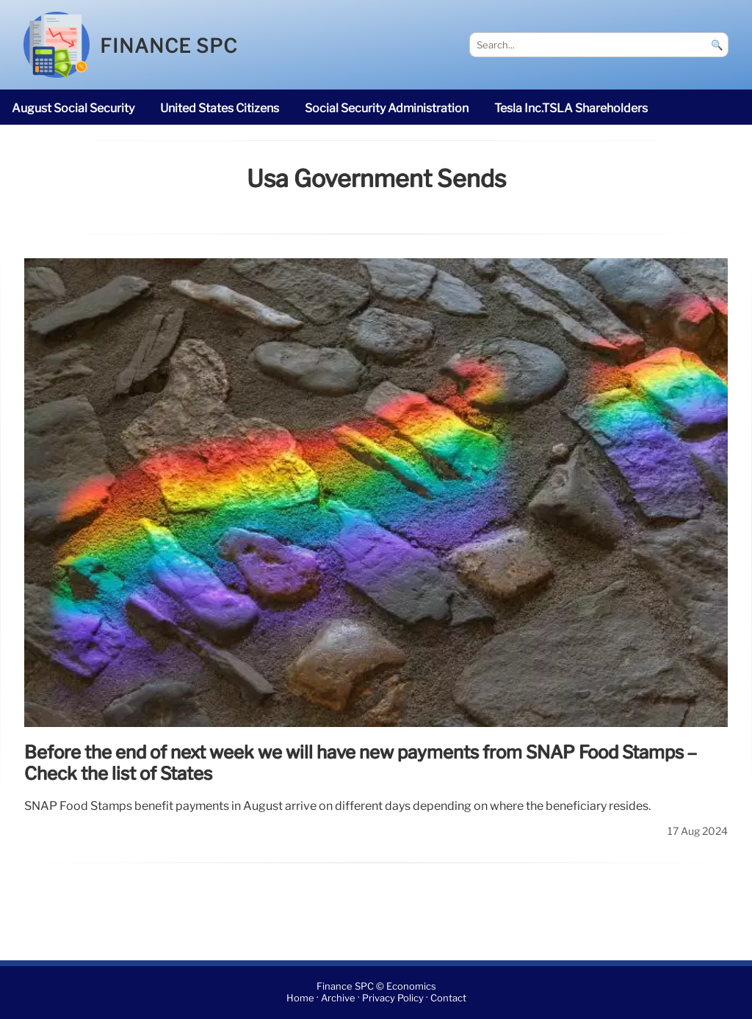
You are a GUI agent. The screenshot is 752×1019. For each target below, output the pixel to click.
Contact (448, 998)
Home (300, 998)
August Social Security (73, 108)
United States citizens (219, 108)
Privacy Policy (393, 998)
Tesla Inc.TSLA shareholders (571, 108)
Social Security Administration (387, 108)
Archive (338, 998)
